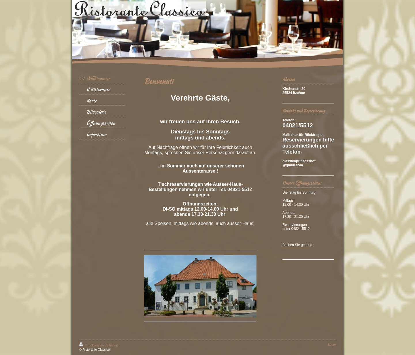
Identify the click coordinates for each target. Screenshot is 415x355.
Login (332, 344)
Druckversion (92, 345)
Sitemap (112, 345)
